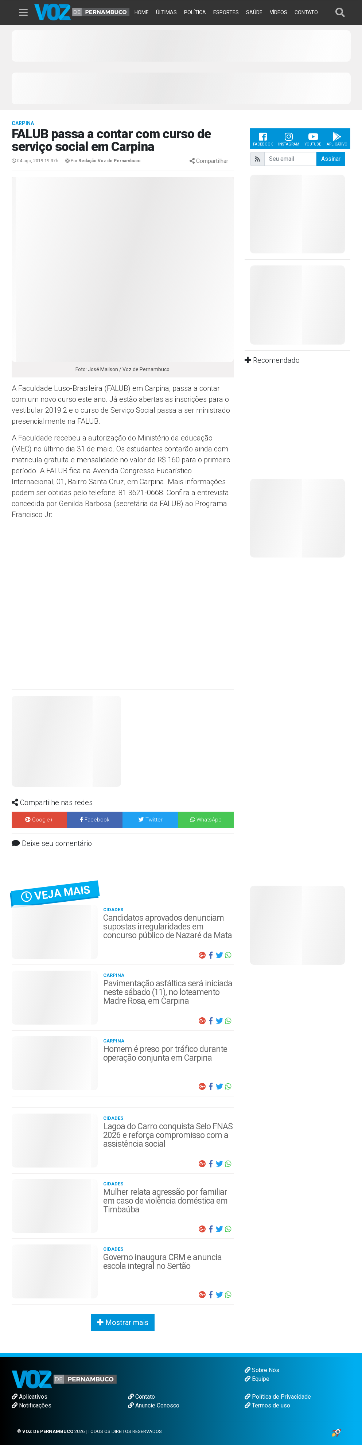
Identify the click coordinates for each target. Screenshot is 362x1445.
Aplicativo (337, 138)
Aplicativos (29, 1396)
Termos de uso (267, 1405)
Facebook (263, 138)
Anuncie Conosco (153, 1405)
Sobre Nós (262, 1370)
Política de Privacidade (278, 1396)
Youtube (313, 138)
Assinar (330, 158)
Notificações (31, 1405)
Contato (141, 1396)
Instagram (288, 138)
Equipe (257, 1378)
